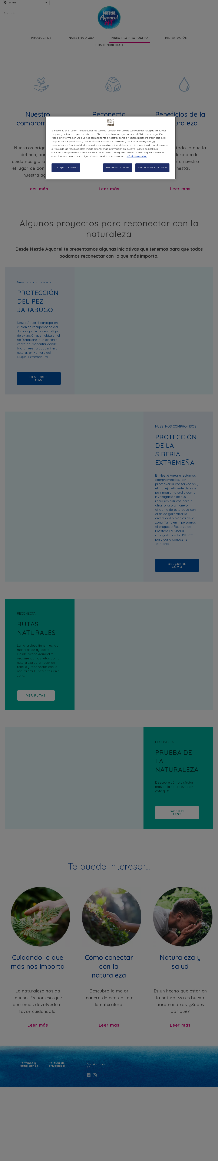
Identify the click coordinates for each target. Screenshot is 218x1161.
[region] (110, 147)
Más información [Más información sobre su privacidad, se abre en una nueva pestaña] (137, 156)
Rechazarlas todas (117, 167)
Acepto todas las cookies (153, 167)
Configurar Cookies (65, 167)
